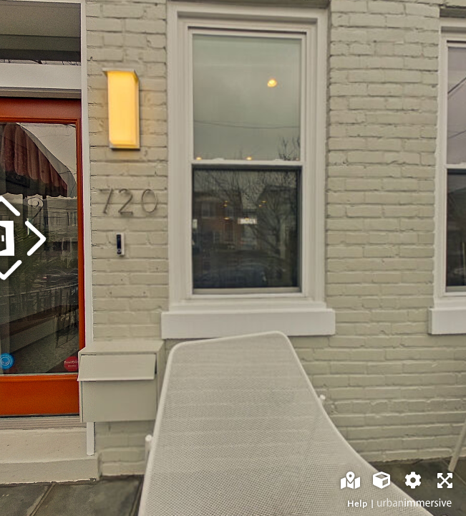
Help (357, 503)
